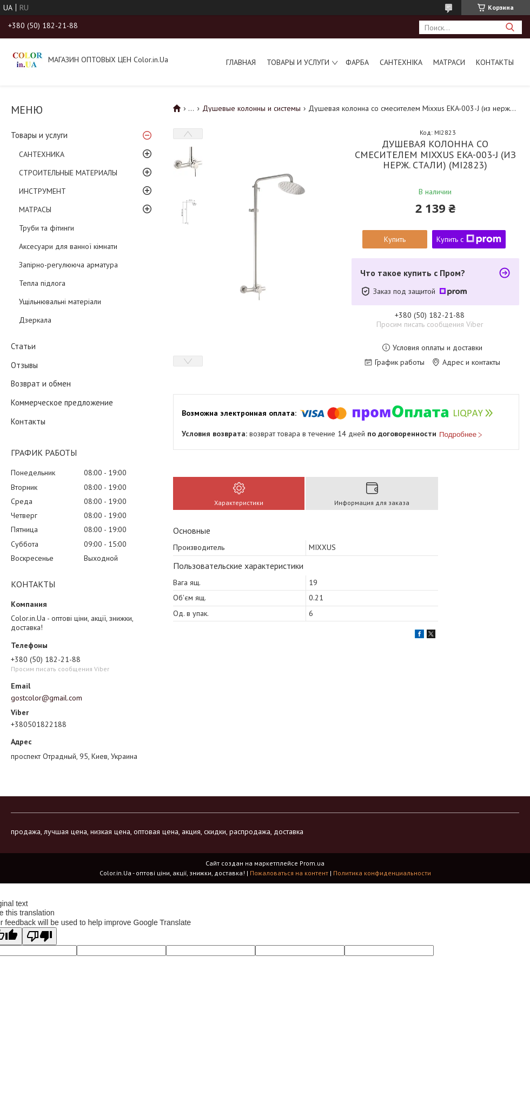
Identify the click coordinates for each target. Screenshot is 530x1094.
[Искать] (510, 27)
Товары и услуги (298, 62)
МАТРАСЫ (35, 209)
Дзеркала (35, 320)
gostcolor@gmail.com (46, 698)
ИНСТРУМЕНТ (42, 191)
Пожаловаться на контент (289, 873)
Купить (395, 239)
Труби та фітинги (46, 228)
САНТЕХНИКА (41, 154)
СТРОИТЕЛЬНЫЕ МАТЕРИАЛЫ (68, 173)
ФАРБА (357, 62)
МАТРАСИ (449, 62)
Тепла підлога (42, 283)
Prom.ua (312, 863)
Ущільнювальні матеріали (60, 301)
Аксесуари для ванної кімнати (68, 246)
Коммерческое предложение (62, 402)
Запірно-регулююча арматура (68, 265)
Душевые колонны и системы (251, 108)
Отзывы (24, 365)
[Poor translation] (39, 936)
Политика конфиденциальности (382, 873)
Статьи (23, 346)
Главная (241, 62)
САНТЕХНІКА (401, 62)
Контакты (495, 62)
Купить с (468, 239)
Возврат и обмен (41, 383)
